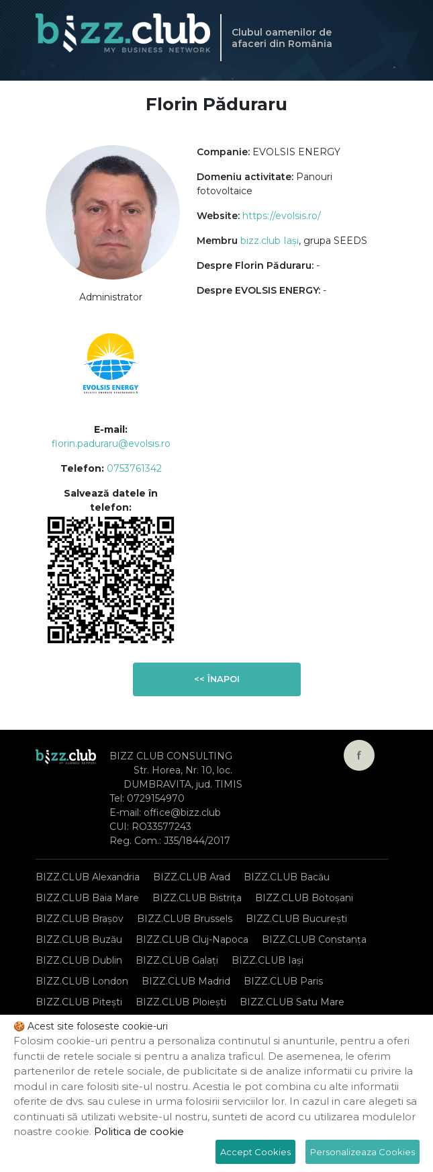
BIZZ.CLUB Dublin (79, 960)
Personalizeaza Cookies (362, 1151)
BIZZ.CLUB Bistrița (197, 898)
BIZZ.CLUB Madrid (186, 981)
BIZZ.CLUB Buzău (79, 939)
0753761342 (134, 468)
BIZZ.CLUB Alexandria (88, 877)
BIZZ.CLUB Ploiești (181, 1002)
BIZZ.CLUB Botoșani (304, 898)
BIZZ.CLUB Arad (191, 877)
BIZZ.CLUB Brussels (184, 919)
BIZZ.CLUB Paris (283, 981)
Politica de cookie (139, 1131)
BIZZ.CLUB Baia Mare (87, 898)
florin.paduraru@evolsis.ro (111, 443)
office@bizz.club (182, 812)
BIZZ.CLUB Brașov (80, 919)
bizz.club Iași (269, 241)
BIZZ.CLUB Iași (267, 960)
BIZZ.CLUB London (82, 981)
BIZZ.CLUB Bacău (287, 877)
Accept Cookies (255, 1151)
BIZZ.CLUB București (296, 919)
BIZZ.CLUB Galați (177, 960)
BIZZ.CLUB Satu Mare (292, 1002)
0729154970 (156, 798)
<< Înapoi (217, 678)
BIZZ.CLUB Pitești (79, 1002)
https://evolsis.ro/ (281, 216)
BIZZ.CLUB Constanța (314, 939)
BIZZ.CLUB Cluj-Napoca (192, 939)
